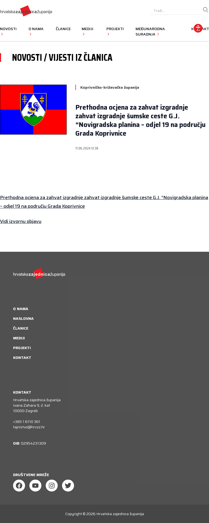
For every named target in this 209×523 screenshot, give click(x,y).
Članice (63, 29)
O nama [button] (36, 31)
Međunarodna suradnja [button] (150, 31)
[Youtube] (35, 486)
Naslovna (23, 318)
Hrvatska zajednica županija (120, 514)
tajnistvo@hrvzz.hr (29, 427)
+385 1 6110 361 (26, 422)
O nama (20, 309)
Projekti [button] (115, 31)
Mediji (19, 338)
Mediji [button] (87, 31)
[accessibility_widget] (198, 28)
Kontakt (22, 358)
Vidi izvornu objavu (20, 221)
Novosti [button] (8, 31)
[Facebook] (19, 486)
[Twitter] (68, 486)
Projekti (22, 348)
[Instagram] (52, 486)
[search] (205, 10)
